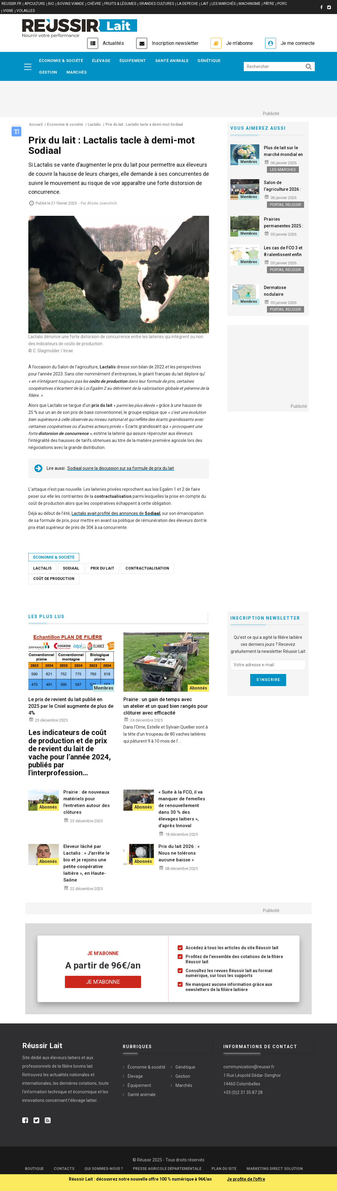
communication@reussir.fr (249, 1066)
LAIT (204, 4)
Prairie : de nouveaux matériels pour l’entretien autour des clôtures (86, 802)
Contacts (64, 1169)
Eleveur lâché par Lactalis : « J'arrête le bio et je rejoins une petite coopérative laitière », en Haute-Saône (86, 863)
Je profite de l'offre (246, 1179)
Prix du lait (102, 568)
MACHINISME (250, 4)
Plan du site (223, 1169)
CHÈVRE (94, 4)
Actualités (113, 43)
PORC (282, 4)
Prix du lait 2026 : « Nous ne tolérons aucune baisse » (179, 853)
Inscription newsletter (175, 43)
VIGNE (8, 11)
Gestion (48, 72)
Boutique (34, 1169)
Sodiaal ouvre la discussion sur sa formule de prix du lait (120, 468)
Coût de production (53, 579)
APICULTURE (34, 4)
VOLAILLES (25, 11)
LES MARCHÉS (223, 4)
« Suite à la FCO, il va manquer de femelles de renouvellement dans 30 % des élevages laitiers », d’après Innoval (181, 808)
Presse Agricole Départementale (167, 1169)
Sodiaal (71, 568)
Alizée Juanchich (102, 203)
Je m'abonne (239, 43)
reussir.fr (11, 4)
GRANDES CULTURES (156, 4)
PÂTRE (269, 4)
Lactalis (42, 568)
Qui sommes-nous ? (103, 1169)
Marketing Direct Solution (275, 1169)
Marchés (76, 72)
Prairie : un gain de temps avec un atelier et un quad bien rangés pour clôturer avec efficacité (165, 706)
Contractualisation (147, 568)
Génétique (209, 60)
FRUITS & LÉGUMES (120, 4)
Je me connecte (298, 43)
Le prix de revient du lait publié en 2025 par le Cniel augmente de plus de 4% (70, 706)
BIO (51, 4)
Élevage (101, 60)
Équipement (132, 60)
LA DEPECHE (187, 4)
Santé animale (172, 60)
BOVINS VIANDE (70, 4)
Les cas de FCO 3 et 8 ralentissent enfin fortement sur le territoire (283, 257)
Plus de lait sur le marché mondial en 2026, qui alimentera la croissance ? (284, 157)
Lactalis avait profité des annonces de (116, 513)
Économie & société (61, 60)
